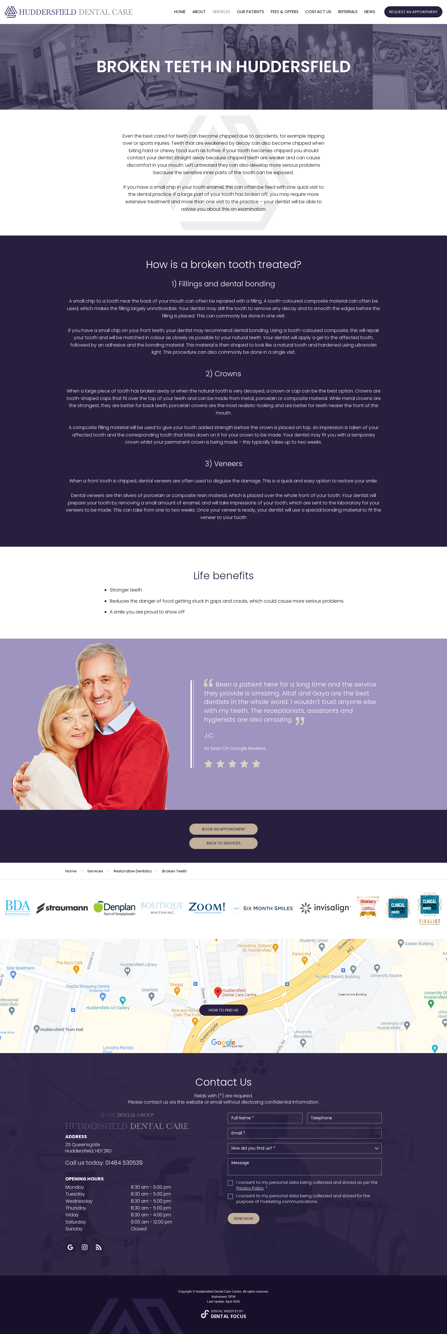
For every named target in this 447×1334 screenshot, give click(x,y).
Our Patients (250, 12)
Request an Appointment (413, 12)
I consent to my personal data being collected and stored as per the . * (307, 1185)
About (199, 12)
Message (305, 1166)
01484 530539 (124, 1163)
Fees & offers (284, 12)
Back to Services (224, 843)
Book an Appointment (223, 829)
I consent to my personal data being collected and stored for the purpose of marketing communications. (303, 1198)
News (369, 12)
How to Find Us (223, 1010)
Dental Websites (224, 1311)
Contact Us (318, 12)
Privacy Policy (250, 1188)
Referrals (347, 12)
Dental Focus (228, 1316)
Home (180, 12)
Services (221, 12)
